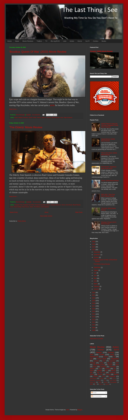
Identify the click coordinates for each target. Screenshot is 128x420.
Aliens (92, 370)
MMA (91, 384)
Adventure (113, 366)
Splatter (99, 370)
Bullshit (95, 376)
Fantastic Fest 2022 (28, 204)
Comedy (111, 352)
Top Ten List (101, 372)
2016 (94, 309)
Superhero (112, 361)
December (97, 252)
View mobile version (46, 216)
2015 (94, 311)
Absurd (108, 374)
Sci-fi (116, 349)
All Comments (96, 396)
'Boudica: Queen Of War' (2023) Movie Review (37, 51)
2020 (94, 298)
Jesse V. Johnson (46, 117)
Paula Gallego (18, 206)
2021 (94, 295)
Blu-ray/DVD (55, 41)
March (96, 284)
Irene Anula (69, 204)
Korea (101, 363)
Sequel (110, 365)
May (95, 278)
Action (72, 41)
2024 (94, 247)
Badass (21, 117)
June (95, 275)
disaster (116, 374)
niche (52, 105)
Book (117, 365)
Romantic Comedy (95, 380)
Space (92, 374)
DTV (117, 363)
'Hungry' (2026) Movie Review (101, 51)
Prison (114, 378)
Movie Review (56, 117)
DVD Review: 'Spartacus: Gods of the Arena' (109, 167)
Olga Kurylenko (68, 117)
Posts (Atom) (22, 221)
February (97, 286)
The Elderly (37, 206)
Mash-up (101, 384)
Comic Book (101, 359)
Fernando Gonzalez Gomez (42, 204)
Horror (79, 41)
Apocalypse (93, 378)
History (39, 117)
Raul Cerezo (25, 206)
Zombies (96, 361)
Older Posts (78, 212)
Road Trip (93, 382)
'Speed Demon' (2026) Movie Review (108, 140)
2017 (94, 306)
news (61, 117)
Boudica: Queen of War (29, 117)
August (96, 270)
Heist (99, 382)
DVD (104, 361)
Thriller (101, 354)
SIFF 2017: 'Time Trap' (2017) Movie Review (108, 195)
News (17, 41)
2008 (94, 330)
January (96, 289)
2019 (94, 300)
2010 (94, 325)
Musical (100, 374)
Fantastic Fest (18, 204)
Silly (91, 372)
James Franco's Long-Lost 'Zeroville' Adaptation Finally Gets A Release (109, 125)
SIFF (92, 354)
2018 (94, 303)
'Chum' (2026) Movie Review (110, 180)
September (97, 267)
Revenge (92, 363)
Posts (93, 392)
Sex (105, 380)
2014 (94, 314)
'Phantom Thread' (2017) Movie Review (108, 223)
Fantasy (107, 368)
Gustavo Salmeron (56, 204)
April (95, 281)
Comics (95, 41)
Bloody (101, 378)
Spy (114, 368)
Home (9, 41)
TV (46, 41)
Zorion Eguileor (45, 206)
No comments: (36, 114)
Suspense (112, 376)
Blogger (79, 410)
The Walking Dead (98, 365)
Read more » (13, 109)
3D (96, 384)
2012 (94, 319)
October (96, 257)
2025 (94, 244)
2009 (94, 327)
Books (104, 41)
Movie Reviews (27, 41)
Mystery (113, 370)
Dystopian (103, 366)
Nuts (106, 370)
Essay (105, 382)
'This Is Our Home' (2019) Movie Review (109, 153)
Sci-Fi (87, 41)
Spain (31, 206)
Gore (103, 376)
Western (92, 368)
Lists (64, 41)
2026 (94, 241)
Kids (108, 378)
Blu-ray (109, 363)
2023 (94, 249)
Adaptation (115, 359)
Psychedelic (113, 382)
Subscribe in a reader (96, 338)
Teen (100, 368)
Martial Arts (94, 357)
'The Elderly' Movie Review (25, 127)
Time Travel (112, 380)
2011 (94, 322)
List (91, 359)
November (97, 254)
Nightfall (107, 384)
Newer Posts (14, 212)
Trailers (39, 41)
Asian (112, 354)
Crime (106, 357)
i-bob (67, 410)
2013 (94, 317)
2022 (94, 292)
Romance (112, 372)
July (95, 273)
